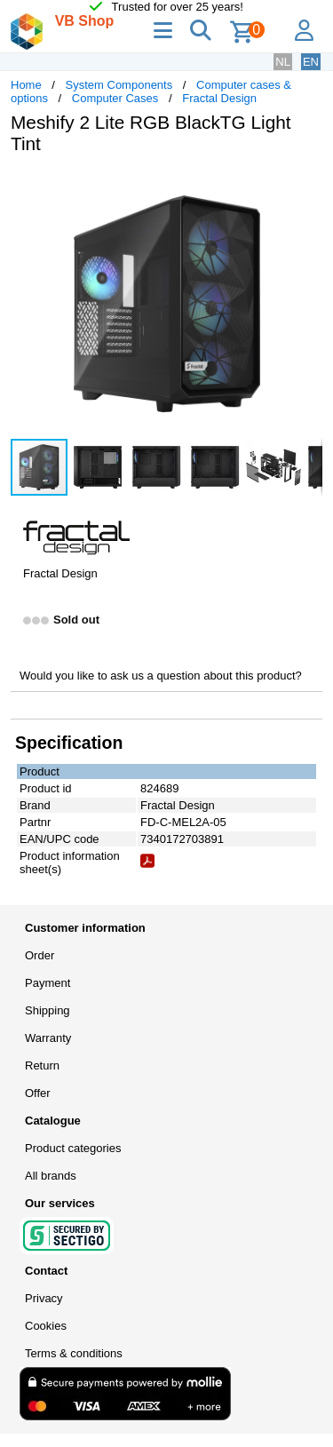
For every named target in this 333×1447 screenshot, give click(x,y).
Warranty (48, 1038)
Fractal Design (219, 98)
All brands (50, 1175)
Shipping (47, 1010)
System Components (119, 84)
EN (311, 61)
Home (26, 84)
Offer (38, 1093)
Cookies (46, 1325)
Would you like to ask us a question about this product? (161, 675)
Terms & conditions (74, 1353)
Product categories (73, 1148)
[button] (306, 186)
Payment (47, 983)
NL (282, 61)
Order (39, 955)
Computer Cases (115, 98)
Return (42, 1065)
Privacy (44, 1298)
